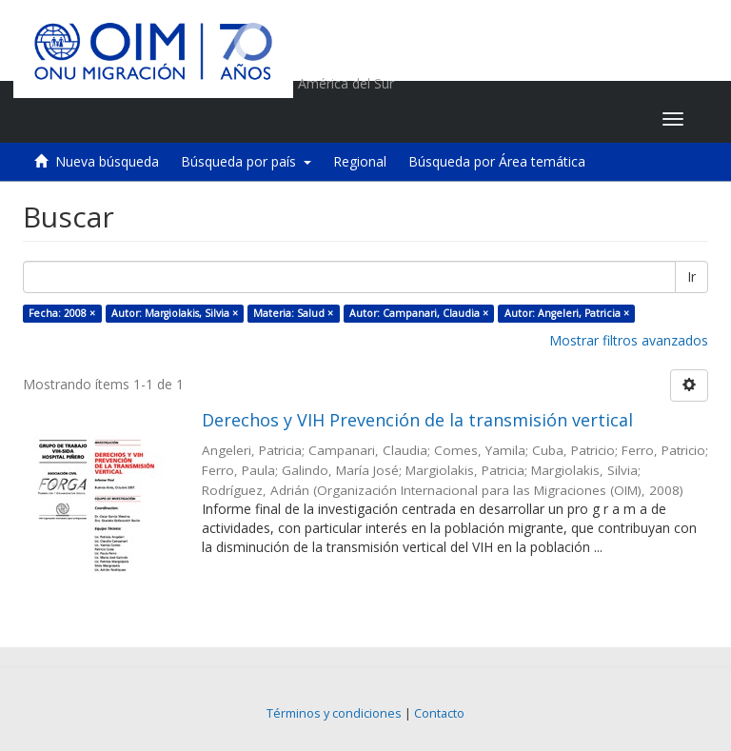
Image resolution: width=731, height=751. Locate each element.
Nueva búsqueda (107, 161)
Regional (359, 161)
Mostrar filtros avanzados (628, 340)
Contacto (439, 713)
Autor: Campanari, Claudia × (418, 313)
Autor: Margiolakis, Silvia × (174, 313)
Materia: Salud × (293, 313)
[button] (529, 119)
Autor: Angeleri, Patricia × (566, 313)
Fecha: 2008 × (62, 313)
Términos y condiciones (334, 713)
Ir (691, 276)
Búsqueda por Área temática (496, 161)
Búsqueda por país (246, 161)
